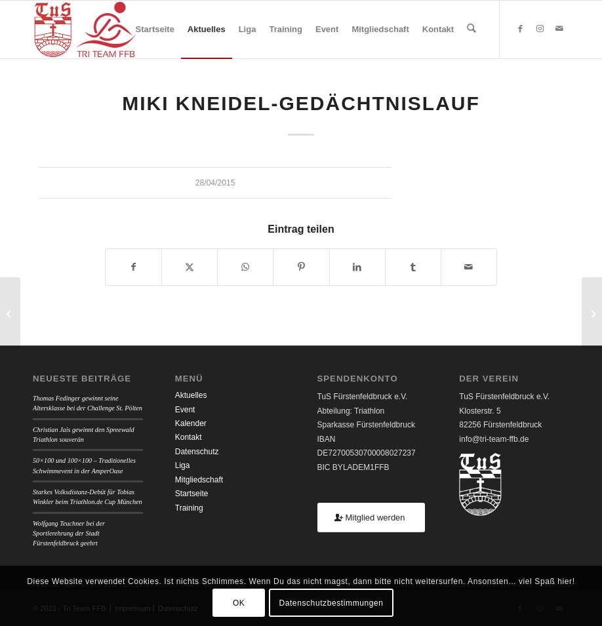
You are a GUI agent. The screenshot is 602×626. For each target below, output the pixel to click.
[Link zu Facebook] (520, 29)
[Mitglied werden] (371, 517)
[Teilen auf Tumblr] (413, 267)
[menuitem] (155, 29)
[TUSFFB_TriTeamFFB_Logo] (85, 29)
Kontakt (188, 437)
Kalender (191, 423)
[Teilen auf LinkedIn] (357, 267)
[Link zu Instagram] (540, 29)
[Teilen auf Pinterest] (301, 267)
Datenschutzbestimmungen (331, 603)
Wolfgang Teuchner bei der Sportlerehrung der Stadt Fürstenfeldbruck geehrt (69, 533)
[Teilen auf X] (189, 267)
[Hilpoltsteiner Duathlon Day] (10, 313)
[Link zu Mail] (559, 29)
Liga (182, 465)
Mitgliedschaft (199, 479)
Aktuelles (191, 395)
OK (239, 603)
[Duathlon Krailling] (592, 313)
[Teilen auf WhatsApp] (245, 267)
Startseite (192, 493)
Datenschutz (197, 451)
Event (185, 409)
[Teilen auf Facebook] (133, 267)
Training (189, 508)
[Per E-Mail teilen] (468, 267)
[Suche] (472, 29)
